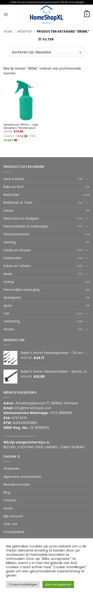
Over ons (10, 524)
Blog (6, 492)
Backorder (11, 195)
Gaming (9, 242)
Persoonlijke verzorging (21, 290)
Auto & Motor (13, 179)
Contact (9, 500)
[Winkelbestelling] (46, 52)
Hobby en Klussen (17, 250)
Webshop (24, 31)
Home (8, 31)
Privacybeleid (13, 532)
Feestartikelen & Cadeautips (25, 226)
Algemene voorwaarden (22, 477)
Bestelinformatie (16, 484)
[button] (5, 14)
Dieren (8, 211)
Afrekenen (11, 468)
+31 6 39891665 (61, 413)
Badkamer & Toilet (17, 202)
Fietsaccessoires (16, 234)
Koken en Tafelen (17, 266)
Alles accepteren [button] (58, 584)
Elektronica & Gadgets (21, 218)
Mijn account (13, 516)
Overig (8, 282)
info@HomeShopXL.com (32, 408)
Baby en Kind (13, 187)
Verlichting (11, 321)
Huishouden (12, 258)
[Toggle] (87, 179)
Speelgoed (12, 297)
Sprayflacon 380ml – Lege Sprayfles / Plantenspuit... (20, 126)
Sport (7, 306)
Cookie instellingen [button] (23, 584)
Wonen (8, 329)
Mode (7, 274)
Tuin (6, 313)
